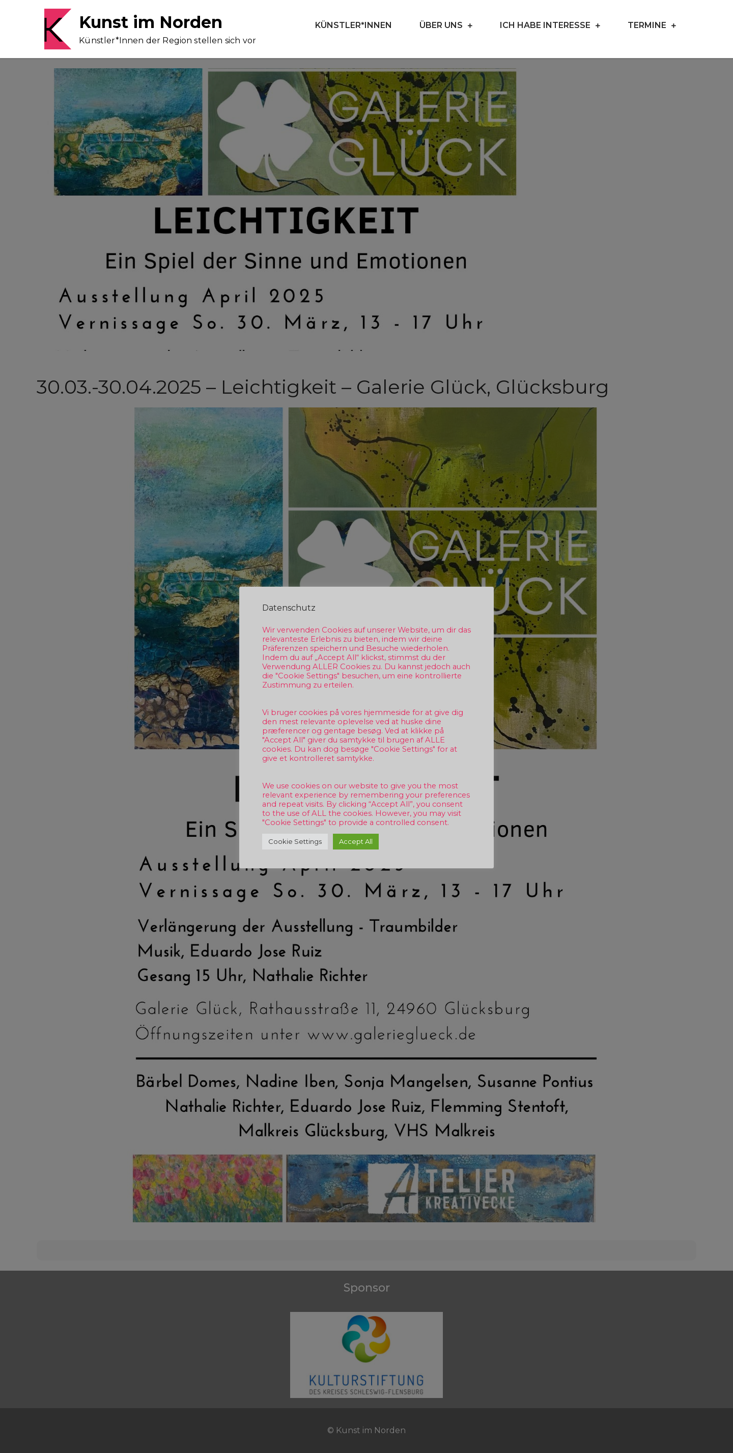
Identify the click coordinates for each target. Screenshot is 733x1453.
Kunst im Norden (150, 22)
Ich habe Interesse (545, 25)
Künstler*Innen (353, 25)
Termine (647, 25)
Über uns (441, 25)
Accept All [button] (356, 841)
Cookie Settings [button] (295, 841)
